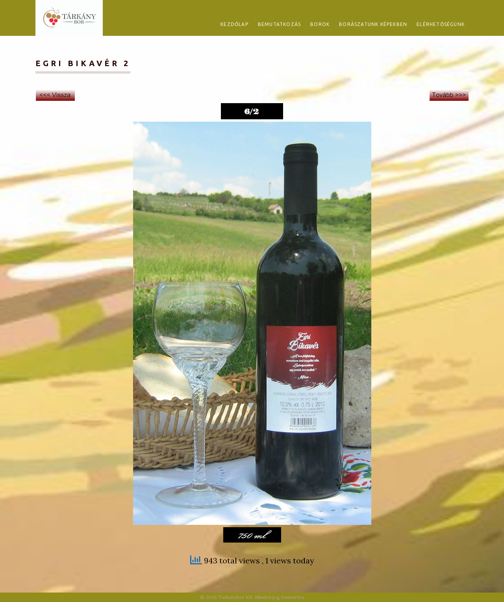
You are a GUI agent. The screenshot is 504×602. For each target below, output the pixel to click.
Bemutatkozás (279, 24)
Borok (320, 24)
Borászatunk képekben (373, 24)
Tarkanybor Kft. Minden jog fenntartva (261, 597)
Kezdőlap (234, 24)
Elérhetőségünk (441, 24)
